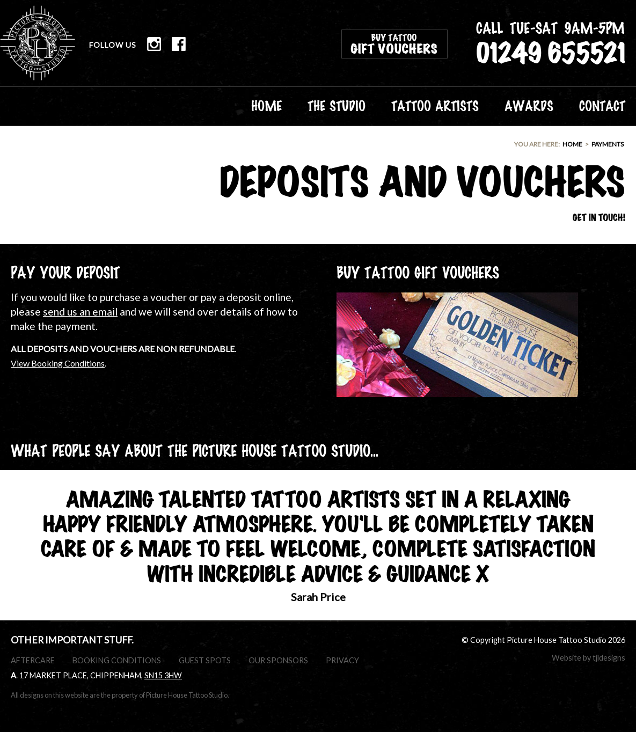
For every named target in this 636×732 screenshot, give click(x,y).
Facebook (179, 44)
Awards (529, 105)
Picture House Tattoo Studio (37, 42)
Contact (602, 105)
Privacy (342, 660)
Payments (607, 144)
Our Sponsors (278, 660)
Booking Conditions (116, 660)
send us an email (80, 311)
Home (266, 105)
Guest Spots (205, 660)
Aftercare (33, 660)
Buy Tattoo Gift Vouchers (394, 44)
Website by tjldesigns (588, 657)
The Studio (336, 105)
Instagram (154, 44)
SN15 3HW (163, 675)
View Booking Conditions (58, 363)
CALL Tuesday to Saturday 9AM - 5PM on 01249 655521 (550, 42)
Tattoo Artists (435, 105)
